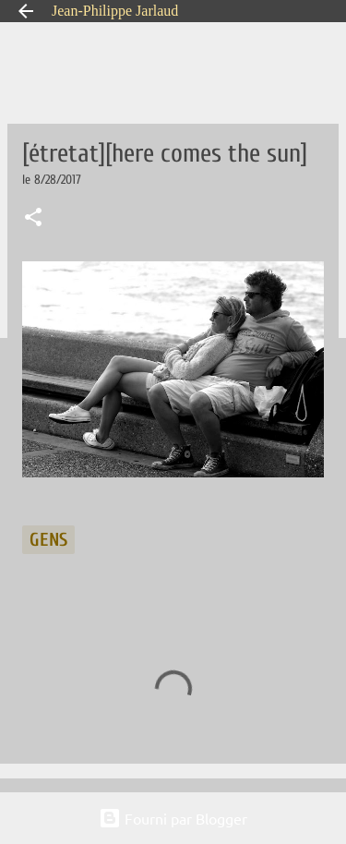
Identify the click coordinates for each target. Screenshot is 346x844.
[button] (33, 219)
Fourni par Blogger (173, 818)
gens (48, 539)
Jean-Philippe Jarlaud (115, 10)
